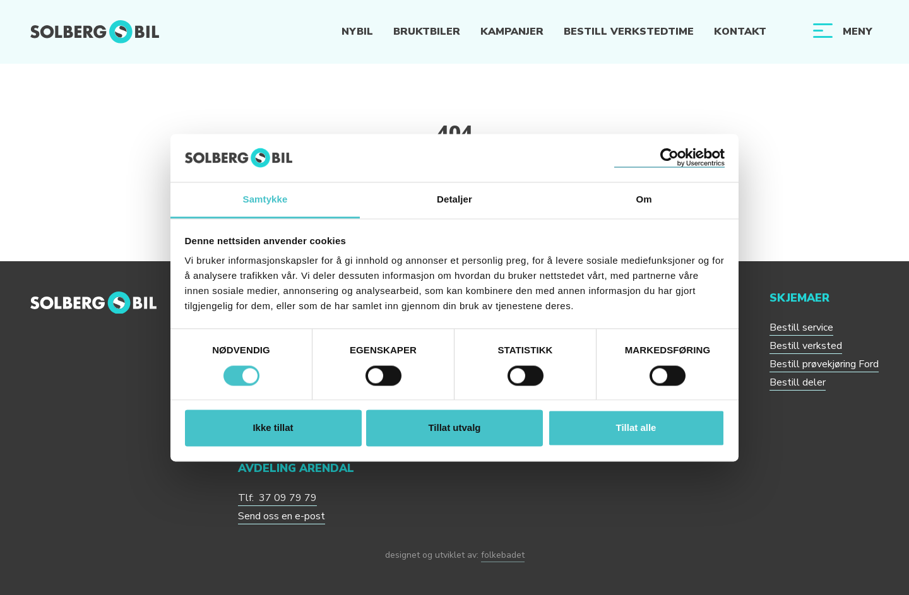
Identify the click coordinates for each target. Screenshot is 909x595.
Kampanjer (512, 31)
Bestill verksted (805, 346)
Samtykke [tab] (265, 199)
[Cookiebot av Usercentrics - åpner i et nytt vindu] (669, 158)
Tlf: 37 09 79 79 (277, 498)
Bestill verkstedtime (629, 31)
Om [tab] (643, 199)
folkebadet (503, 555)
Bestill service (801, 327)
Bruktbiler (426, 31)
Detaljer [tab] (454, 199)
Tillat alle (636, 428)
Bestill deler (797, 382)
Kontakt (740, 31)
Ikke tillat (272, 428)
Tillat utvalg (454, 428)
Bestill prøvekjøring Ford (824, 364)
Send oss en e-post (281, 516)
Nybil (357, 31)
